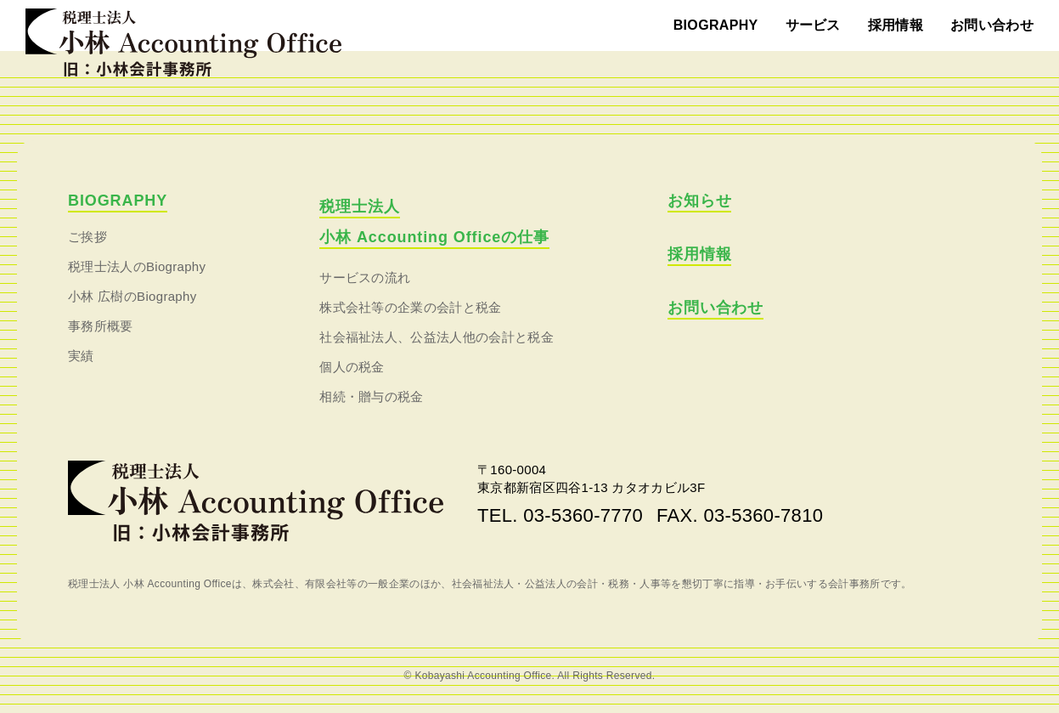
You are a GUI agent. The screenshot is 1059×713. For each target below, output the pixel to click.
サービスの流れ (364, 277)
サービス (813, 25)
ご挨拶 (87, 236)
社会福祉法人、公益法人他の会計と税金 (436, 337)
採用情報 (895, 25)
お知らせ (700, 200)
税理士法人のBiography (137, 266)
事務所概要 (100, 326)
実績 (81, 355)
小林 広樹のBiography (132, 296)
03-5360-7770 (583, 515)
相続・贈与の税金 (371, 396)
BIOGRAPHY (715, 25)
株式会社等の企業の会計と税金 (410, 307)
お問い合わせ (992, 25)
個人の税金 (352, 366)
